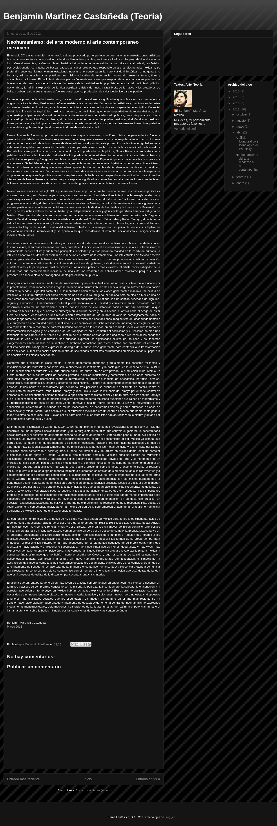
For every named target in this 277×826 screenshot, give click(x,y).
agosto (241, 120)
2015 (237, 91)
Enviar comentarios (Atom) (92, 790)
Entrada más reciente (23, 779)
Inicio (88, 779)
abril (239, 132)
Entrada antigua (148, 779)
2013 (237, 103)
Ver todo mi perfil (185, 128)
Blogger (170, 817)
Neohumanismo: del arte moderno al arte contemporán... (247, 162)
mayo (240, 126)
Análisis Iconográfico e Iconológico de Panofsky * (247, 143)
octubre (242, 114)
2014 (237, 97)
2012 (237, 109)
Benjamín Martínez (192, 110)
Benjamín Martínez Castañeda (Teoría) (83, 16)
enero (240, 183)
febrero (241, 177)
